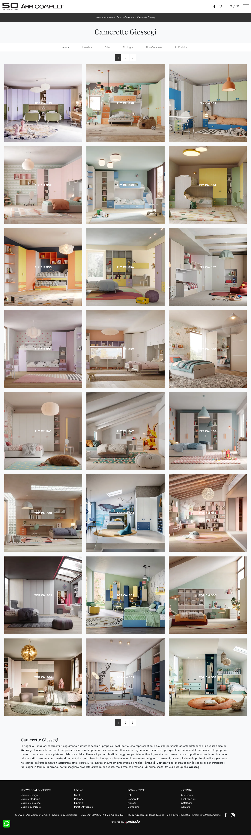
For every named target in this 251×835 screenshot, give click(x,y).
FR (237, 6)
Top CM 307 (125, 677)
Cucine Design (29, 795)
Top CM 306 (43, 677)
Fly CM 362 (125, 431)
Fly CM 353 (125, 185)
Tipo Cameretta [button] (154, 47)
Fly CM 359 (125, 349)
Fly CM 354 (207, 185)
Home (97, 17)
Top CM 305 (208, 595)
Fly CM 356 (125, 267)
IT (230, 6)
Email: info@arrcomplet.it (207, 815)
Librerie (78, 802)
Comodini (133, 806)
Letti (130, 795)
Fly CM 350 (125, 103)
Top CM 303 (43, 595)
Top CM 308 (208, 677)
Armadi (132, 802)
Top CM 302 (208, 513)
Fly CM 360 (207, 349)
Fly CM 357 (207, 267)
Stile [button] (107, 47)
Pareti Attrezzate (83, 806)
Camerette (129, 17)
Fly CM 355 (43, 267)
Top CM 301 (125, 513)
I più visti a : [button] (182, 47)
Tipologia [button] (128, 47)
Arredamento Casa (112, 17)
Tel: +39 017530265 (178, 815)
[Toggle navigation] (246, 6)
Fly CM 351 (208, 103)
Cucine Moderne (30, 799)
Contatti (185, 806)
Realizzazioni (188, 799)
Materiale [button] (87, 47)
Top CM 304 (125, 595)
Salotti (77, 795)
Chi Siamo (187, 795)
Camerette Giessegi (147, 17)
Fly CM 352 (43, 185)
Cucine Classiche (31, 802)
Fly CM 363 (207, 431)
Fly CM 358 (43, 349)
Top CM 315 (43, 103)
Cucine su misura (31, 806)
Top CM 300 (43, 513)
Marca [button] (65, 47)
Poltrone (79, 799)
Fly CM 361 (43, 431)
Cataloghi (186, 802)
